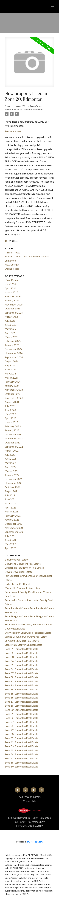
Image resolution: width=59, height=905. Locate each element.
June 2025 (10, 324)
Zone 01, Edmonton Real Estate (21, 648)
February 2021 (13, 515)
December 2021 (13, 478)
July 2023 (10, 405)
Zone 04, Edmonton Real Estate (21, 660)
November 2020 (14, 527)
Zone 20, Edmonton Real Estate (28, 109)
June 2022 (10, 458)
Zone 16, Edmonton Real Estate (21, 697)
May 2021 (10, 503)
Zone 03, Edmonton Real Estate (21, 656)
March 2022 (11, 470)
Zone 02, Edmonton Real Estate (21, 652)
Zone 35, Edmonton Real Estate (21, 738)
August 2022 (12, 450)
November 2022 (14, 438)
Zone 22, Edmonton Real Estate (21, 717)
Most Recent (12, 280)
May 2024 (10, 373)
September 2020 (14, 531)
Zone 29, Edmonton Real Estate (21, 729)
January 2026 (12, 300)
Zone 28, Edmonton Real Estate (21, 725)
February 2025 (13, 340)
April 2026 (10, 288)
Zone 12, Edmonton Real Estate (21, 681)
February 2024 (13, 381)
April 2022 (10, 466)
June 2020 (10, 539)
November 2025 (14, 304)
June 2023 (10, 409)
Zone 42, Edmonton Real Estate (21, 742)
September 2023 (14, 397)
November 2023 (14, 389)
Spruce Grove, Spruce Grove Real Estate (26, 636)
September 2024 (14, 357)
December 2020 (13, 523)
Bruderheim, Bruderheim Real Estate (24, 567)
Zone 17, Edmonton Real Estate (21, 701)
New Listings (12, 264)
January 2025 (12, 345)
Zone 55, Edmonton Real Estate (21, 750)
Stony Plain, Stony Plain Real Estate (23, 644)
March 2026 (11, 292)
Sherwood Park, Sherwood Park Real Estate (28, 632)
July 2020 (10, 535)
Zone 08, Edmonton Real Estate (21, 677)
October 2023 (12, 393)
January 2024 (12, 385)
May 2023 (10, 414)
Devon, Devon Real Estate (18, 571)
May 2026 (10, 284)
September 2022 (14, 446)
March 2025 (11, 336)
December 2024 (13, 349)
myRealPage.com (35, 841)
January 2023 (12, 430)
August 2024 (12, 361)
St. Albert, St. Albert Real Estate (22, 640)
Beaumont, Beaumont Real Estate (23, 563)
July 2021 (10, 495)
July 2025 (10, 320)
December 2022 (13, 434)
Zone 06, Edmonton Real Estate (21, 669)
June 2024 (10, 369)
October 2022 (12, 442)
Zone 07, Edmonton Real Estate (21, 673)
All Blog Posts (12, 252)
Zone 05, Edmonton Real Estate (21, 664)
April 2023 (10, 418)
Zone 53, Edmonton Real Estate (21, 746)
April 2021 (10, 507)
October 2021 (12, 487)
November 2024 (14, 353)
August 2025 (12, 316)
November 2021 (14, 483)
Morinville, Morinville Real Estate (23, 587)
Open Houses (12, 268)
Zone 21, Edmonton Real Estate (21, 713)
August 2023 (12, 401)
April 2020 (10, 548)
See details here (13, 131)
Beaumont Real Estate (16, 559)
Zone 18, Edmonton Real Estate (21, 705)
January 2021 (12, 519)
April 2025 (10, 332)
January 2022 (12, 474)
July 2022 (10, 454)
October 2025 (12, 308)
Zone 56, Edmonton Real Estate (21, 754)
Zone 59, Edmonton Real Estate (21, 766)
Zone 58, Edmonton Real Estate (21, 762)
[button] (17, 789)
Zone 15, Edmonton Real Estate (21, 693)
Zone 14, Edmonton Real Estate (21, 689)
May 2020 (10, 543)
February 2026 (13, 296)
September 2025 (14, 312)
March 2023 (11, 422)
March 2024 (11, 377)
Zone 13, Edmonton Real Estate (21, 685)
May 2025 (10, 328)
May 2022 (10, 462)
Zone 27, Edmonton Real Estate (21, 721)
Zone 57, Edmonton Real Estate (21, 758)
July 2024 (10, 365)
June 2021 (10, 499)
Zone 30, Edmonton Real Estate (21, 733)
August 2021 (12, 491)
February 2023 (13, 426)
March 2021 (11, 511)
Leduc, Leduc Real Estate (18, 583)
